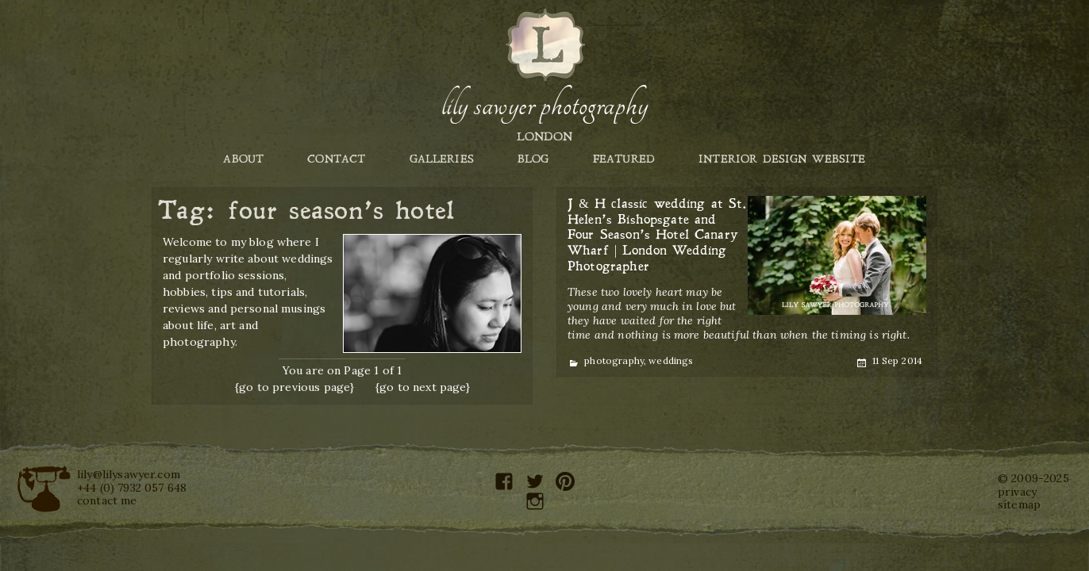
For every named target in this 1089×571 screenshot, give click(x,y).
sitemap (1019, 504)
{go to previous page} (294, 387)
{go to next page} (423, 387)
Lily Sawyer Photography (544, 105)
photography (614, 360)
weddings (670, 360)
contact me (107, 500)
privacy (1017, 492)
